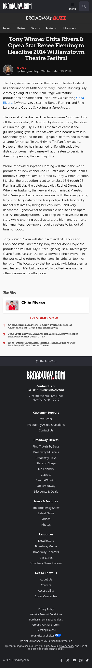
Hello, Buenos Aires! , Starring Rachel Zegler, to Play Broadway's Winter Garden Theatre (41, 344)
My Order (46, 419)
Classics (46, 475)
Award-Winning (46, 480)
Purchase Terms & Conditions (46, 619)
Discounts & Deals (46, 491)
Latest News (46, 513)
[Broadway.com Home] (17, 6)
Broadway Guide (46, 546)
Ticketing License (46, 630)
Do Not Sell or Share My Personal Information (46, 641)
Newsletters (46, 541)
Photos (21, 28)
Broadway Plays (46, 458)
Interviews (69, 28)
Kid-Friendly (46, 469)
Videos (35, 28)
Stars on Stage (46, 463)
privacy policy (66, 646)
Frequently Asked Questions (46, 425)
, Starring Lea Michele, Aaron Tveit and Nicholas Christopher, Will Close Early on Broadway (40, 326)
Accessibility (46, 590)
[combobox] (82, 6)
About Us (46, 579)
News (6, 28)
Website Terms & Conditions (46, 614)
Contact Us (44, 386)
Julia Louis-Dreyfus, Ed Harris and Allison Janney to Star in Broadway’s (43, 335)
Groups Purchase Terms (46, 624)
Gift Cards (46, 558)
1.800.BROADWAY (52, 390)
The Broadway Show (46, 508)
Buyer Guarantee (46, 596)
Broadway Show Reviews (46, 563)
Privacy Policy (46, 609)
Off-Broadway (46, 486)
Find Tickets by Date (46, 446)
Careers (46, 585)
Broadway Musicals (46, 452)
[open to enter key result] (84, 6)
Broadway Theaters (46, 552)
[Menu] (72, 7)
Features (51, 28)
